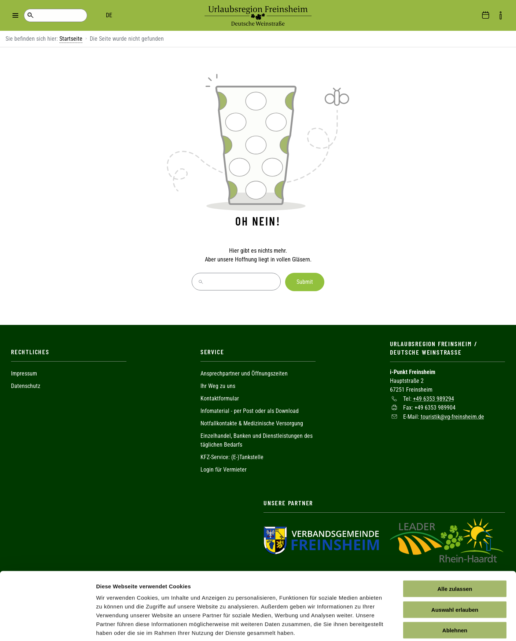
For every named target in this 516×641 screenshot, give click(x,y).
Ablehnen (454, 594)
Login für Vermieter (223, 468)
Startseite (70, 38)
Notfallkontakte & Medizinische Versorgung (251, 422)
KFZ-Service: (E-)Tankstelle (231, 456)
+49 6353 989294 (433, 397)
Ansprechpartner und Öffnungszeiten (244, 372)
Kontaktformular (219, 397)
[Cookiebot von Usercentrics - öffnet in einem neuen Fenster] (47, 626)
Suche (30, 15)
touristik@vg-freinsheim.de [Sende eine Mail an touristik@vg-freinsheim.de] (452, 415)
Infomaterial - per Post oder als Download (249, 410)
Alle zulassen (454, 553)
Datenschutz (25, 385)
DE (59, 15)
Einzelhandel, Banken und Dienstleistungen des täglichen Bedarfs (256, 439)
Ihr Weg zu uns (217, 385)
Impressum (24, 372)
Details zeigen (389, 626)
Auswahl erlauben (454, 574)
